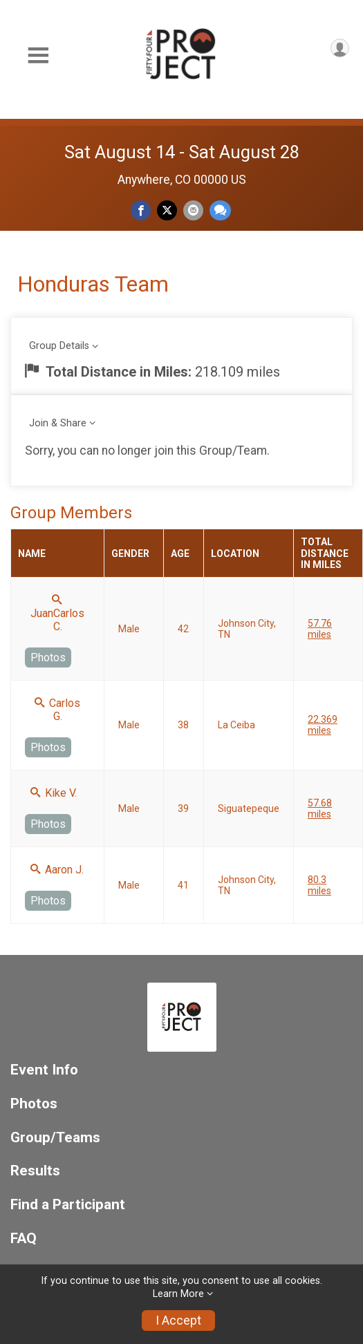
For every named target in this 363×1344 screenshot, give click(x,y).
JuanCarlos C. (57, 613)
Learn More (178, 1294)
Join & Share (57, 423)
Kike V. (53, 792)
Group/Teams (55, 1138)
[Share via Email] (193, 210)
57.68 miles (320, 808)
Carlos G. (57, 710)
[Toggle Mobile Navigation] (38, 55)
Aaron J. (57, 869)
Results (35, 1171)
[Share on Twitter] (167, 210)
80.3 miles (319, 885)
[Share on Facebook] (141, 210)
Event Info (44, 1070)
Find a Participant (67, 1205)
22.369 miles (322, 725)
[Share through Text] (220, 210)
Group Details (59, 346)
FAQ (23, 1239)
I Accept (178, 1320)
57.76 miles (320, 629)
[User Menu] (340, 48)
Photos (48, 657)
